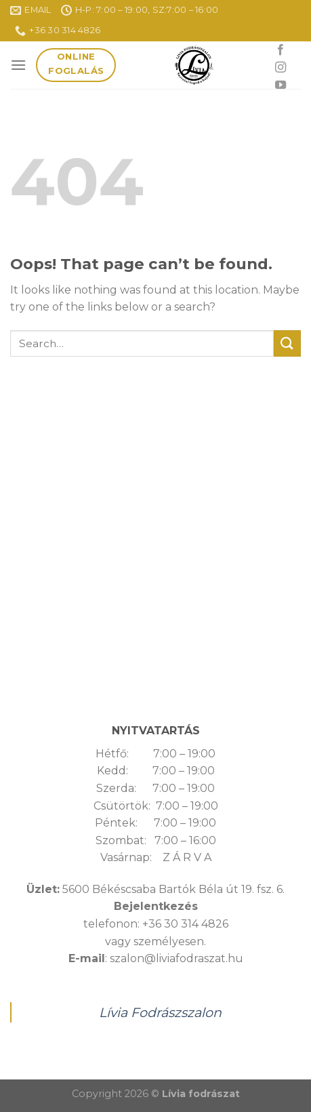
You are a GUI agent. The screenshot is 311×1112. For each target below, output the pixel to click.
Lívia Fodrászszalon (160, 1012)
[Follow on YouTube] (280, 85)
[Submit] (287, 343)
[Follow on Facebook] (280, 50)
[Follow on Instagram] (280, 68)
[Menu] (18, 64)
